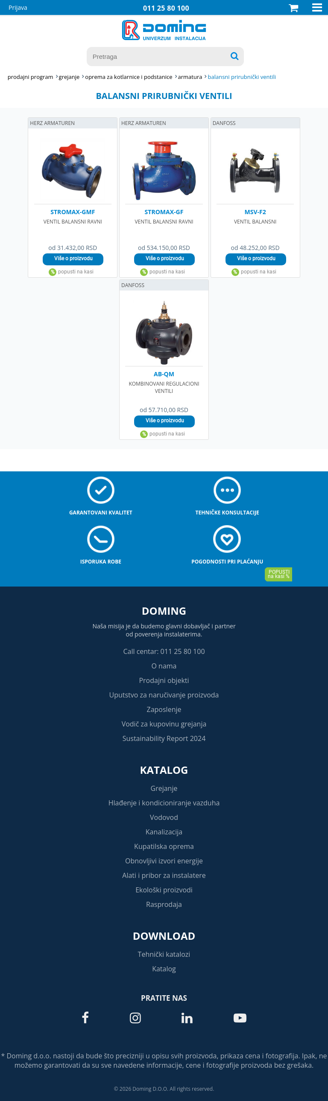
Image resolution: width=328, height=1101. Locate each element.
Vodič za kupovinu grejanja (164, 724)
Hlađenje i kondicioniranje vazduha (164, 803)
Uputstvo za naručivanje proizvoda (164, 695)
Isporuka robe (100, 561)
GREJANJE (69, 77)
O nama (163, 666)
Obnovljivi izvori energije (164, 861)
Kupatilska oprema (164, 846)
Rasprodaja (164, 904)
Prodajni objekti (164, 680)
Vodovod (164, 817)
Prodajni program (30, 77)
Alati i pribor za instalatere (163, 875)
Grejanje (164, 788)
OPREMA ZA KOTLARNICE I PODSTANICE (128, 77)
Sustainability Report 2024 (164, 738)
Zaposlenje (164, 709)
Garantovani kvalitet (100, 512)
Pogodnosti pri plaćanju (227, 561)
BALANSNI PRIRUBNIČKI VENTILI (242, 77)
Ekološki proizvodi (164, 890)
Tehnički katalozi (164, 954)
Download (164, 936)
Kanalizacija (164, 832)
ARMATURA (190, 77)
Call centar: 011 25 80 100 (164, 651)
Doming (164, 611)
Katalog (164, 770)
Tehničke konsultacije (227, 512)
